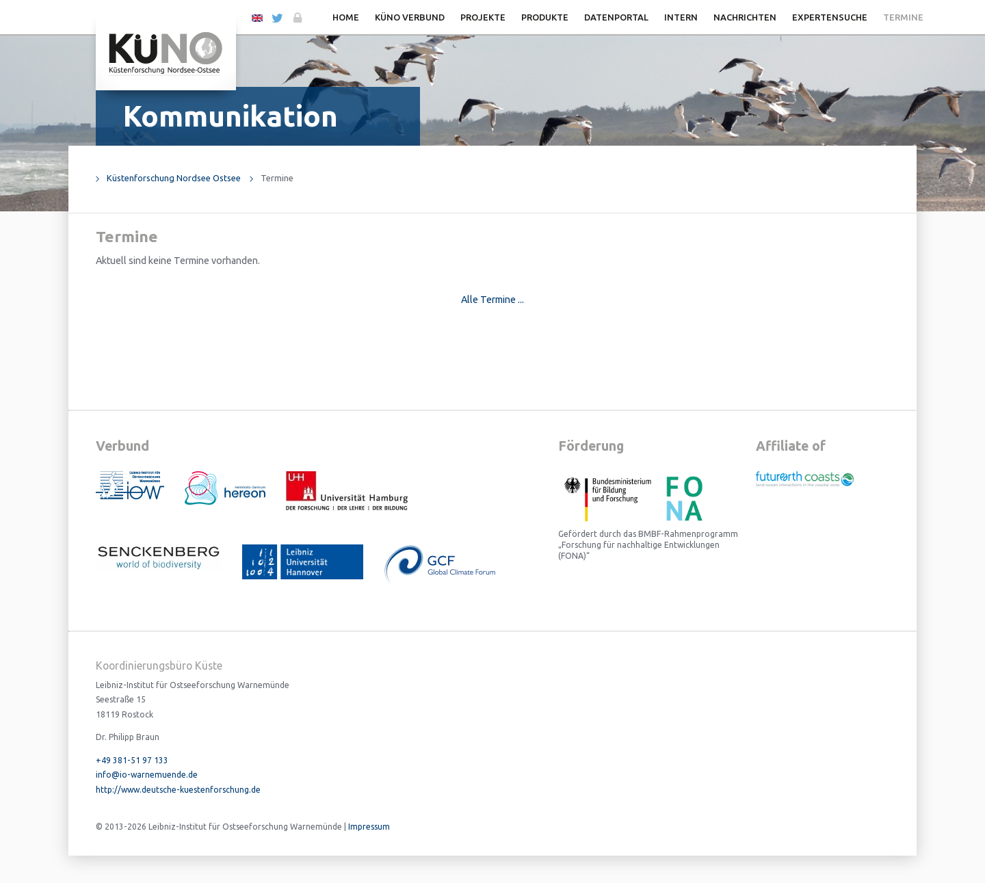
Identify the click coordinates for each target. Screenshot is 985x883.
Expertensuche (829, 17)
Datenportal (616, 17)
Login (296, 18)
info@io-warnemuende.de (147, 774)
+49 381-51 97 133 (132, 760)
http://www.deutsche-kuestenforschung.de (178, 789)
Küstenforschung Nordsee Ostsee (174, 178)
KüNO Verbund (410, 17)
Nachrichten (744, 17)
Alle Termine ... (492, 299)
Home (345, 17)
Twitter (277, 18)
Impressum (369, 826)
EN (257, 17)
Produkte (544, 17)
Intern (681, 17)
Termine (903, 17)
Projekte (482, 17)
